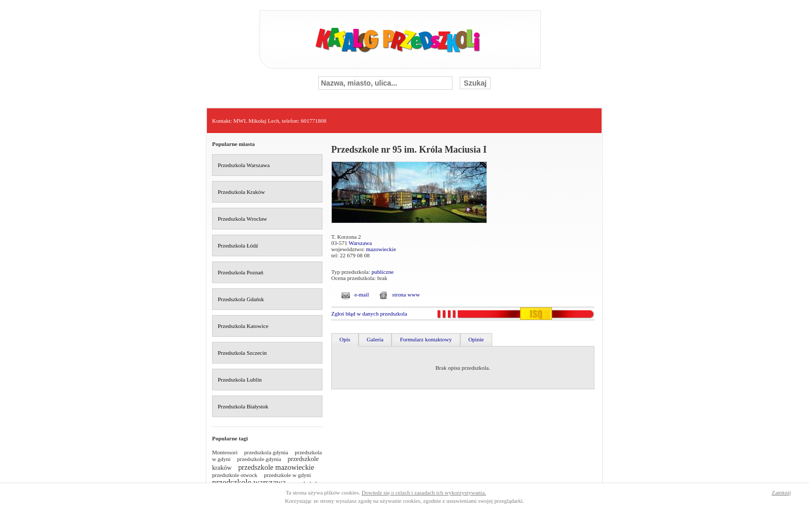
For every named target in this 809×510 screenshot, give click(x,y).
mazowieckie (381, 249)
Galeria (375, 339)
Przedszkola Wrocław (242, 219)
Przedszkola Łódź (238, 245)
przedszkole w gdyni (287, 475)
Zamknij (781, 492)
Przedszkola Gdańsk (241, 299)
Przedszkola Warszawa (244, 165)
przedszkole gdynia (259, 459)
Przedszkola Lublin (240, 379)
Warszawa (360, 243)
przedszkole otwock (234, 475)
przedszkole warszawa (249, 482)
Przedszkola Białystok (243, 406)
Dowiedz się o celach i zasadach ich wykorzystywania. (424, 492)
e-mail (361, 294)
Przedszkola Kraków (241, 192)
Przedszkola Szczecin (242, 353)
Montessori (225, 452)
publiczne (382, 272)
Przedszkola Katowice (243, 326)
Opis (344, 339)
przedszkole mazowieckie (276, 467)
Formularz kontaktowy (426, 339)
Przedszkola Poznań (240, 272)
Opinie (476, 339)
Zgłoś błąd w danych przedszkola (369, 313)
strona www (405, 294)
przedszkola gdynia (266, 452)
